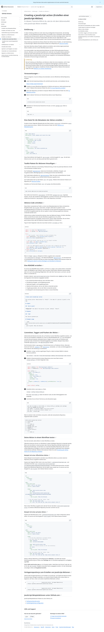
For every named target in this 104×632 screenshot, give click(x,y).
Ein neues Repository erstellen (57, 88)
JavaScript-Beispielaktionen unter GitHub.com (42, 595)
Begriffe (42, 627)
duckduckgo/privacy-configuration (34, 603)
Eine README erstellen (33, 265)
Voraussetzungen (31, 73)
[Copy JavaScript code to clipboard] (70, 227)
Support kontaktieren (55, 618)
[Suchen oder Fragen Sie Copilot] (51, 7)
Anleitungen (35, 11)
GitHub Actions (7, 13)
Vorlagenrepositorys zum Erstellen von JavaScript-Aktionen (48, 572)
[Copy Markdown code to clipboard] (70, 294)
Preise (57, 627)
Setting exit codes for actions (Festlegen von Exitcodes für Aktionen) (44, 261)
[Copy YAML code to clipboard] (70, 131)
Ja (27, 616)
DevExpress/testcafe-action (33, 601)
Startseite (4, 10)
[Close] (100, 2)
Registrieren (99, 6)
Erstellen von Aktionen (44, 11)
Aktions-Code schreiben (34, 203)
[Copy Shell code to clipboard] (70, 99)
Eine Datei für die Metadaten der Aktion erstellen (44, 120)
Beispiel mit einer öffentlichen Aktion (37, 455)
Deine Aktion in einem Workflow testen (40, 437)
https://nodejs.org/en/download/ (34, 83)
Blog (73, 627)
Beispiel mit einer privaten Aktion (35, 512)
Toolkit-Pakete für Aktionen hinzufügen (40, 163)
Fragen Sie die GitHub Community (58, 616)
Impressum (36, 627)
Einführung (29, 29)
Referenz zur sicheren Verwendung (42, 68)
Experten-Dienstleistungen (65, 627)
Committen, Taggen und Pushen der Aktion (41, 332)
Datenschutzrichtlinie (28, 618)
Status (53, 627)
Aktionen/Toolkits (63, 43)
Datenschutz (48, 627)
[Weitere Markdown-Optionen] (91, 16)
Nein (32, 616)
